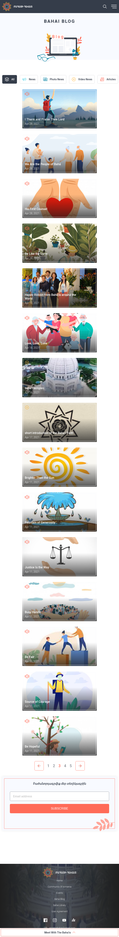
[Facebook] (45, 920)
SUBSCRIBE (59, 808)
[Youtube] (64, 920)
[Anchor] (73, 920)
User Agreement (60, 911)
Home (60, 880)
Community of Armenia (59, 886)
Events (59, 893)
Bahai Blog (59, 899)
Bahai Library (59, 905)
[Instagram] (55, 920)
